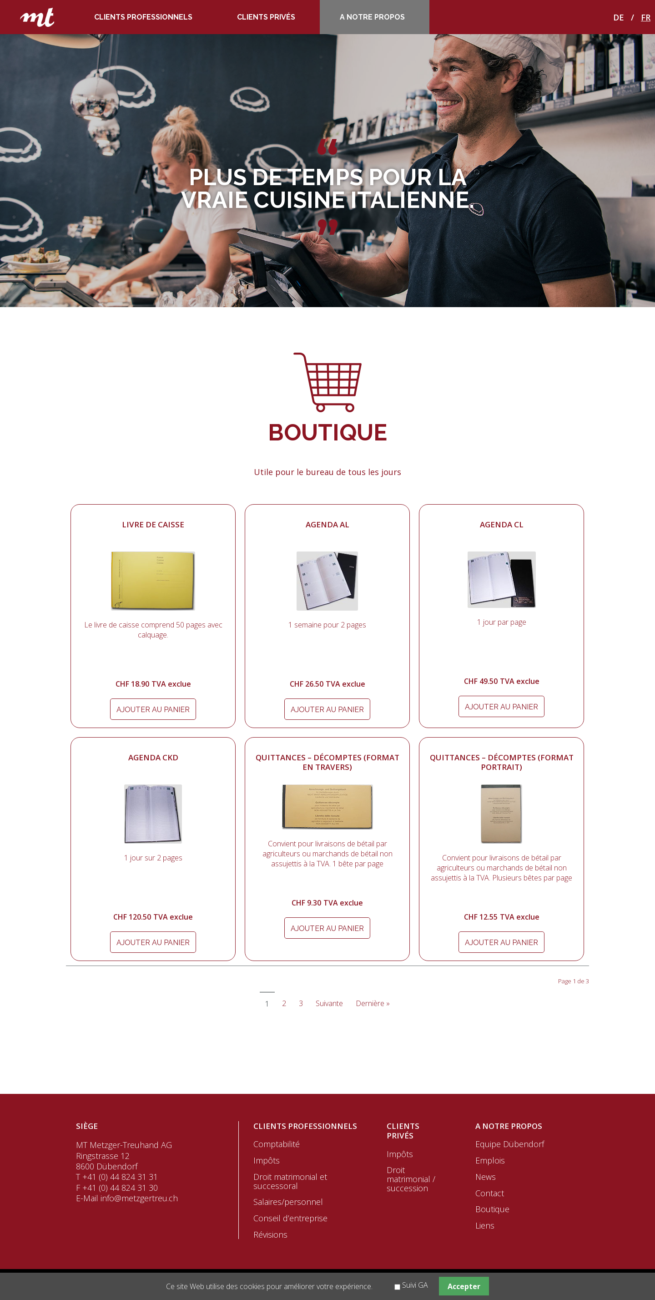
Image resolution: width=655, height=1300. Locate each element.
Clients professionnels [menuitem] (143, 17)
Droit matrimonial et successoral (290, 1181)
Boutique (492, 1209)
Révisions (270, 1234)
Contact (489, 1193)
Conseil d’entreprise (290, 1218)
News (485, 1176)
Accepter (464, 1286)
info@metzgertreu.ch (139, 1198)
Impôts (266, 1160)
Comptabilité (276, 1143)
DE (618, 17)
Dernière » (373, 1003)
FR (645, 17)
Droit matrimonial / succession (411, 1179)
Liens (484, 1225)
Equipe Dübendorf (509, 1143)
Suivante (329, 1003)
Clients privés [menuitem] (266, 17)
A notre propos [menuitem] (372, 17)
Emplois (490, 1160)
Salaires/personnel (288, 1201)
